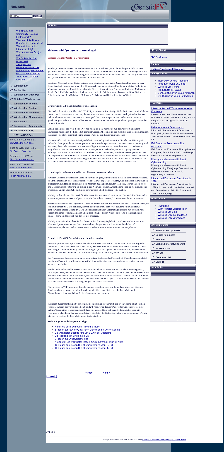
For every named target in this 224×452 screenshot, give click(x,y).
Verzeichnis (20, 121)
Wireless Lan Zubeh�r (26, 94)
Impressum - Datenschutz (28, 126)
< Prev (88, 372)
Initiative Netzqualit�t (168, 230)
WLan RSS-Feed (25, 135)
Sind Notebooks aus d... (22, 159)
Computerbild (163, 257)
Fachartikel (20, 90)
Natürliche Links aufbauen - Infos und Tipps (77, 326)
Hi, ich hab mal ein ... (20, 175)
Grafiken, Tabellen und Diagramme (168, 69)
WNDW (159, 253)
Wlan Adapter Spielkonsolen (172, 208)
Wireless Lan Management (28, 117)
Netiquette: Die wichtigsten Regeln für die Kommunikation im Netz (89, 342)
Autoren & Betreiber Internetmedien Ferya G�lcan (164, 440)
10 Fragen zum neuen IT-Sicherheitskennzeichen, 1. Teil (84, 348)
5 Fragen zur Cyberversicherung (71, 339)
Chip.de (160, 261)
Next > (106, 372)
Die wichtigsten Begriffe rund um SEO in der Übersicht (83, 332)
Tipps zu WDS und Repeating (173, 80)
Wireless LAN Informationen (172, 215)
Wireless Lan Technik (26, 103)
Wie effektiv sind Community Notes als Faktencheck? (27, 34)
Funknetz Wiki (163, 248)
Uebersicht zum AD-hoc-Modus (167, 127)
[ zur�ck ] (51, 376)
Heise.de (160, 239)
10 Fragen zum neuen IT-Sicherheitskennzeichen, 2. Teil (84, 345)
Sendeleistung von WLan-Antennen (176, 93)
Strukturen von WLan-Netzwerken (175, 96)
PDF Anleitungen (159, 57)
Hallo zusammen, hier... (22, 167)
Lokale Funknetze (165, 235)
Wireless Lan (21, 85)
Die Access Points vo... (21, 151)
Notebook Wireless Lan (27, 99)
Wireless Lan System (25, 108)
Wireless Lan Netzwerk (26, 112)
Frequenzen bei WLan (169, 90)
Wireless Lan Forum (168, 86)
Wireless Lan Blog (24, 130)
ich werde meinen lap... (22, 143)
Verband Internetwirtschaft (170, 244)
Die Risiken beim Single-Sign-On (72, 335)
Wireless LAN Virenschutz (171, 218)
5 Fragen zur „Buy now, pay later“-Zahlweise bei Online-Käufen (87, 329)
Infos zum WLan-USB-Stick (172, 83)
